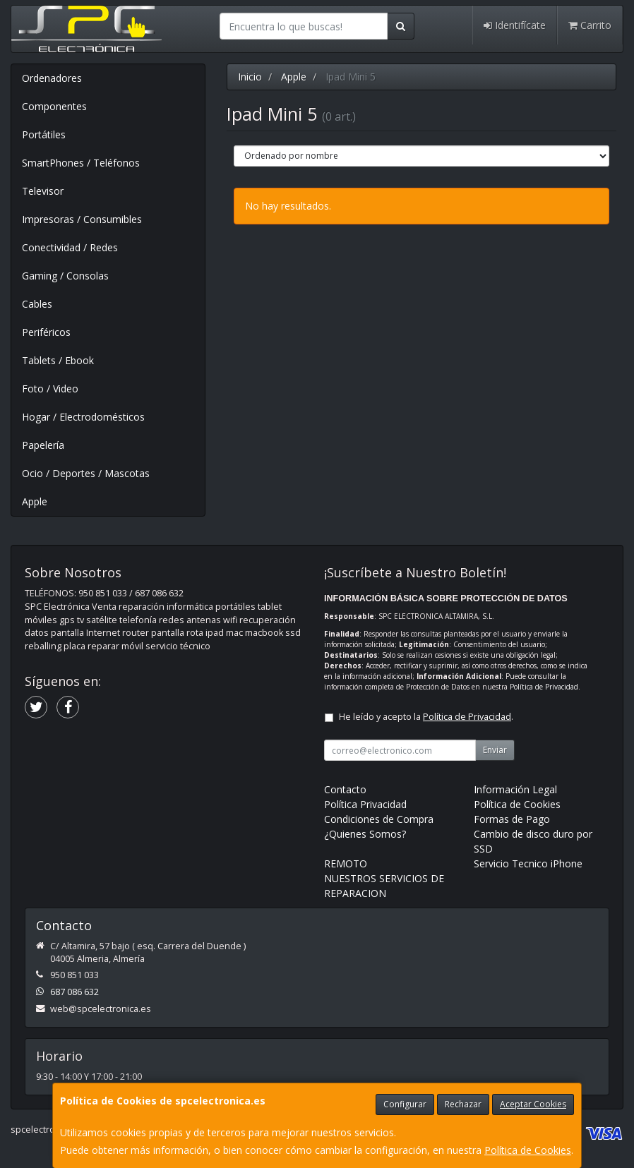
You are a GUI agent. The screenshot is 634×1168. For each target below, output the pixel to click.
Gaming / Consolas (65, 275)
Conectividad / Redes (70, 247)
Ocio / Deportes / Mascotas (86, 473)
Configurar (404, 1104)
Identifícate (515, 25)
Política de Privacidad (544, 687)
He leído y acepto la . (426, 717)
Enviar (495, 750)
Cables (37, 304)
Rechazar (463, 1104)
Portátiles (44, 134)
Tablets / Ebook (58, 360)
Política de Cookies (527, 1150)
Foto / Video (50, 388)
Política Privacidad (365, 804)
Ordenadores (52, 78)
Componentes (54, 106)
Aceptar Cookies (533, 1104)
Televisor (43, 191)
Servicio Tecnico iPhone (528, 863)
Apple (34, 501)
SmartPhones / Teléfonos (81, 162)
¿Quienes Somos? (365, 834)
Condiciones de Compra (378, 819)
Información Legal (515, 789)
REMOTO (345, 863)
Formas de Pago (512, 819)
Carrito (589, 25)
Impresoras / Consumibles (82, 219)
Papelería (43, 445)
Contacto (345, 789)
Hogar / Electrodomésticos (83, 416)
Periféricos (46, 332)
